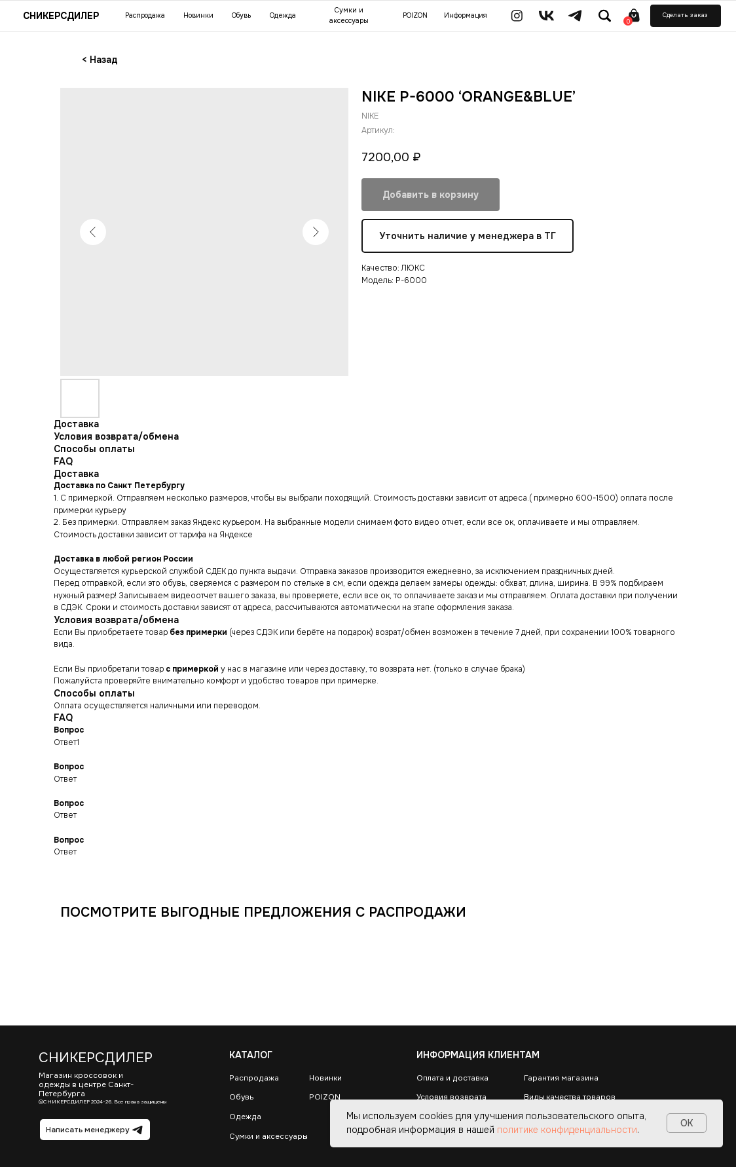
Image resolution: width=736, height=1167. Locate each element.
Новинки (325, 1078)
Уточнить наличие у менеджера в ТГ (467, 236)
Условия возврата (451, 1097)
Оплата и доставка (452, 1078)
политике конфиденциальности (567, 1130)
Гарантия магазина (561, 1078)
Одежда (245, 1117)
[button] (685, 16)
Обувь (241, 1097)
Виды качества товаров (570, 1097)
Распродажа (254, 1078)
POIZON (324, 1097)
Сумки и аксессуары (268, 1136)
